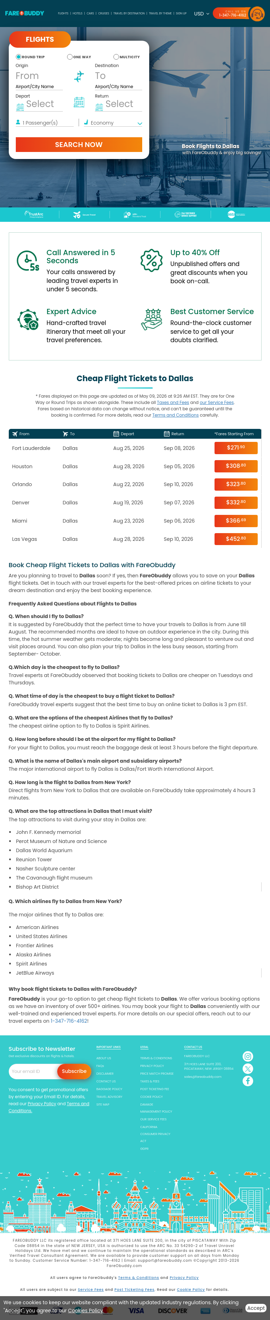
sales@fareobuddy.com (203, 1077)
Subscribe (74, 1071)
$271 (236, 448)
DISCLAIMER (105, 1074)
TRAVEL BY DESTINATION (129, 13)
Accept (256, 1308)
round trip (33, 57)
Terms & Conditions (138, 1277)
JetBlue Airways (35, 972)
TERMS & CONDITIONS (156, 1058)
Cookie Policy (191, 1289)
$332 (236, 502)
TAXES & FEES (149, 1081)
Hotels (78, 13)
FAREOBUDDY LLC (197, 1056)
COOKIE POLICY (151, 1097)
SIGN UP (181, 13)
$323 (236, 484)
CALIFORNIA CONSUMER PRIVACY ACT (155, 1134)
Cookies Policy (85, 1310)
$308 (236, 466)
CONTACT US (106, 1081)
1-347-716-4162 (232, 15)
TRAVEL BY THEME (160, 13)
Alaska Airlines (33, 954)
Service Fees (91, 1289)
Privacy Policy (42, 1104)
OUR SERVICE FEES (153, 1119)
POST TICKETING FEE (154, 1089)
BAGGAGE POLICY (110, 1089)
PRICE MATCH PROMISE (157, 1074)
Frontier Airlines (34, 945)
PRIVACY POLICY (152, 1066)
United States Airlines (41, 936)
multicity (130, 57)
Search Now (79, 145)
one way (82, 57)
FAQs (100, 1066)
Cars (90, 13)
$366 (236, 521)
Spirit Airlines (31, 963)
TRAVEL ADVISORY (110, 1097)
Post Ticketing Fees (134, 1289)
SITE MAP (103, 1104)
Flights (63, 13)
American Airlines (37, 927)
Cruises (103, 13)
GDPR (144, 1149)
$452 (236, 539)
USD (201, 13)
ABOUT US (104, 1058)
